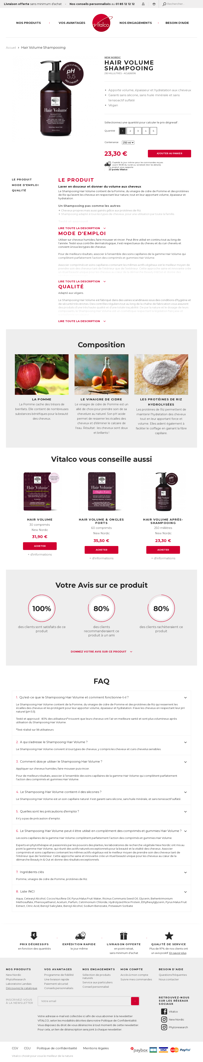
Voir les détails (153, 165)
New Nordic (112, 57)
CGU (27, 1048)
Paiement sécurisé (56, 983)
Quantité (109, 130)
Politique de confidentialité (57, 1048)
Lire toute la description (82, 228)
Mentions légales (96, 1048)
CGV (15, 1048)
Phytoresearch (174, 1027)
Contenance (111, 142)
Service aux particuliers (97, 982)
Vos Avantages (72, 23)
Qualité (19, 190)
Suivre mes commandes (136, 979)
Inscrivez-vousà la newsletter (19, 1001)
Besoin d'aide (177, 23)
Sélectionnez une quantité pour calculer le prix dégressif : (141, 122)
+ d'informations (40, 554)
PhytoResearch (16, 979)
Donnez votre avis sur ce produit (101, 651)
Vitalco (169, 1011)
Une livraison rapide (56, 979)
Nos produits (28, 23)
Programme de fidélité (59, 974)
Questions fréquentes (173, 974)
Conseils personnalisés (58, 988)
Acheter (40, 546)
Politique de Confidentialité (119, 1020)
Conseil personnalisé (95, 986)
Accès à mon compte (134, 974)
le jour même (79, 941)
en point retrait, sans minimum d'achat (123, 943)
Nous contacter (169, 979)
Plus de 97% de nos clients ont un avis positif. (168, 943)
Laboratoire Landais (18, 983)
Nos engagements (136, 23)
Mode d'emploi (25, 185)
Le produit (22, 179)
